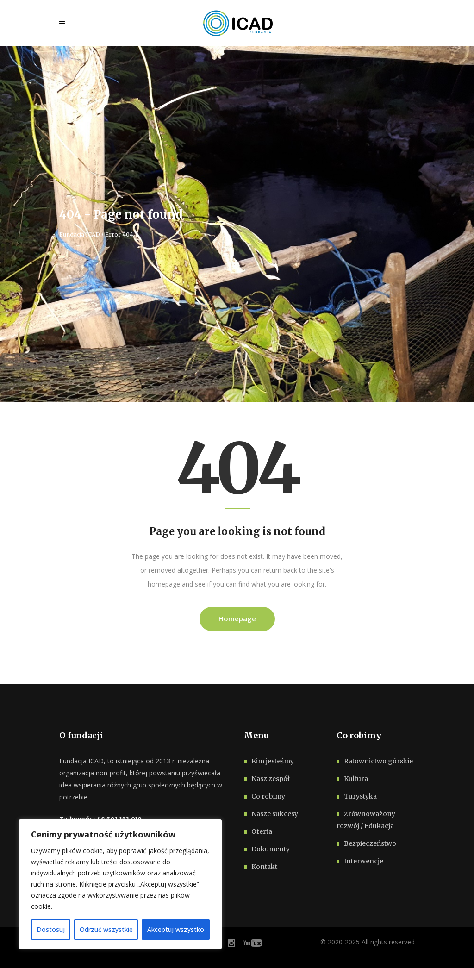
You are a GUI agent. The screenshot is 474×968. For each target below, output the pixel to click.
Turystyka (360, 796)
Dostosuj (51, 929)
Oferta (261, 831)
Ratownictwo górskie (378, 761)
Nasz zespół (270, 778)
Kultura (356, 778)
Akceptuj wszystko (175, 929)
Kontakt (264, 866)
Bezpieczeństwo (370, 843)
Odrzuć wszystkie (106, 929)
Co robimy (268, 796)
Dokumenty (270, 849)
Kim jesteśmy (272, 761)
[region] (120, 884)
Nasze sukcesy (274, 814)
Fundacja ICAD (79, 234)
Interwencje (363, 861)
